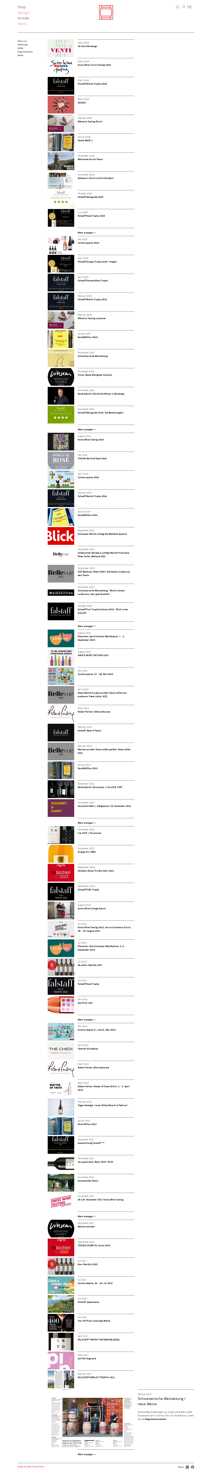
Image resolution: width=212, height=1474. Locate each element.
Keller (21, 48)
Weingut (24, 13)
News (22, 24)
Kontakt (23, 18)
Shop (22, 7)
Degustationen (25, 51)
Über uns (22, 41)
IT (183, 7)
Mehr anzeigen (85, 232)
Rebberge (23, 44)
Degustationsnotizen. (156, 1419)
